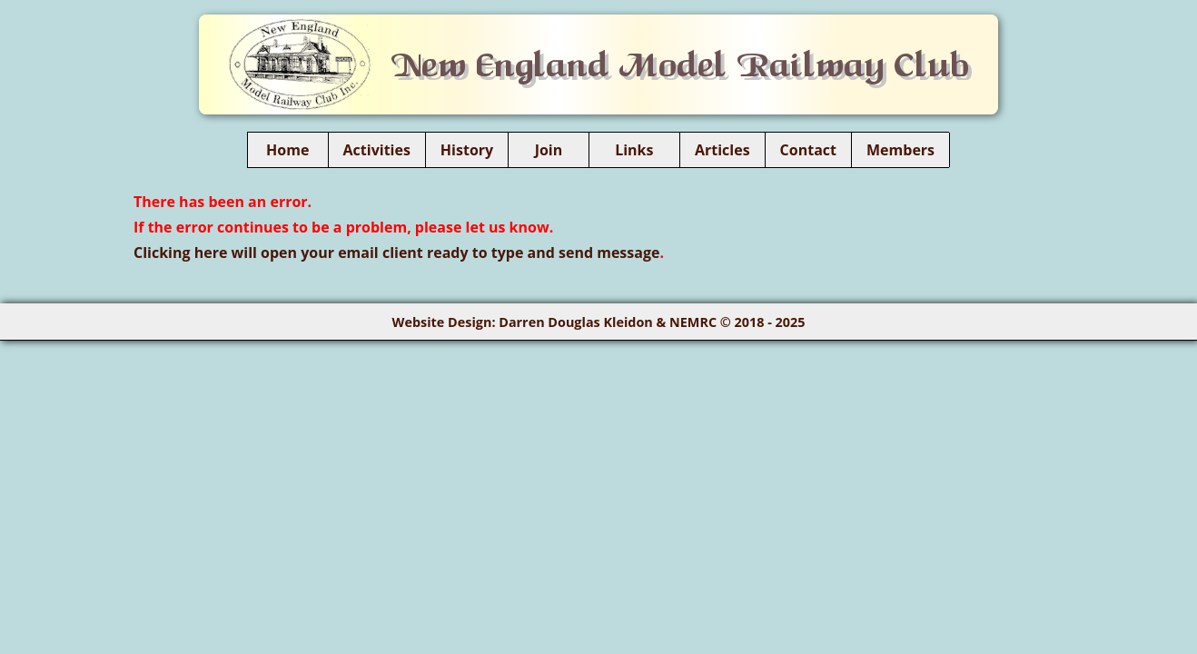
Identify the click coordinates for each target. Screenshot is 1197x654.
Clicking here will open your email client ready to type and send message (396, 253)
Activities (377, 150)
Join (548, 150)
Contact (808, 150)
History (466, 150)
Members (900, 150)
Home (287, 150)
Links (634, 150)
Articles (722, 150)
